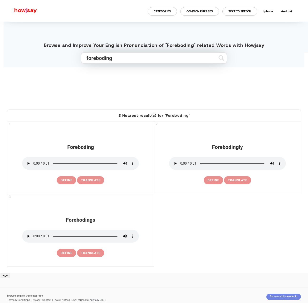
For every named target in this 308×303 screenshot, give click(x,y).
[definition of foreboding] (66, 180)
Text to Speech (240, 11)
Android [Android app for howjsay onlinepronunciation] (286, 11)
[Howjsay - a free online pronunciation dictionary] (18, 11)
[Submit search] (221, 58)
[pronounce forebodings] (80, 236)
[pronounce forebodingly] (227, 163)
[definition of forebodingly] (213, 180)
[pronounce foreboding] (80, 163)
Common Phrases (199, 11)
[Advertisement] (154, 86)
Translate (90, 180)
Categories (162, 11)
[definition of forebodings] (66, 253)
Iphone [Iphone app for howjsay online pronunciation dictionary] (268, 11)
